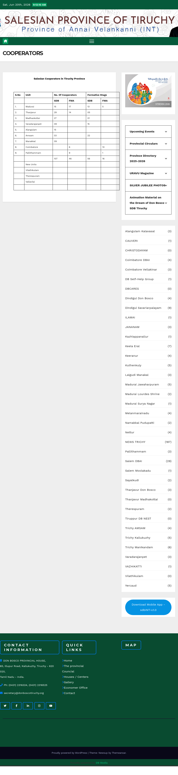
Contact (68, 693)
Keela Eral (132, 346)
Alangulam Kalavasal (140, 231)
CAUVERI (131, 240)
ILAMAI (130, 317)
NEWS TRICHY (135, 442)
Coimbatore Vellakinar (141, 269)
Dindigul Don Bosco (139, 298)
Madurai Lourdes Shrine (142, 394)
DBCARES (132, 288)
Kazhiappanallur (136, 336)
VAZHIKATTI (133, 566)
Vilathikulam (134, 576)
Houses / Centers (75, 677)
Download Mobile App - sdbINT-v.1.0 (148, 607)
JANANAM (132, 327)
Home (67, 660)
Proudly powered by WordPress (70, 753)
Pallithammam (135, 451)
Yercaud (131, 585)
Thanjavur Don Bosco (140, 489)
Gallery (68, 682)
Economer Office (75, 687)
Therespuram (134, 509)
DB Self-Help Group (139, 279)
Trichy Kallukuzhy (137, 537)
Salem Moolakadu (138, 470)
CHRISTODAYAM (136, 250)
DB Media (102, 762)
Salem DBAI (133, 461)
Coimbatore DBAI (137, 260)
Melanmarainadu (137, 413)
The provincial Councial (73, 668)
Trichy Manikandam (139, 547)
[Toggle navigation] (91, 41)
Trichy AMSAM (135, 528)
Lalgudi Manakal (137, 375)
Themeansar (119, 753)
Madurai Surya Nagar (140, 403)
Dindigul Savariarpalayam (143, 308)
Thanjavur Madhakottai (141, 499)
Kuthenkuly (133, 365)
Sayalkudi (132, 480)
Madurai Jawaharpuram (142, 384)
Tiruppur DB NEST (138, 518)
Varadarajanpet (136, 557)
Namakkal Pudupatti (139, 422)
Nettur (129, 432)
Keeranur (131, 355)
